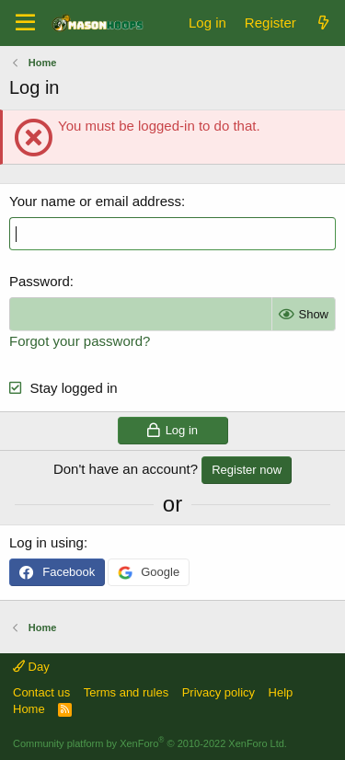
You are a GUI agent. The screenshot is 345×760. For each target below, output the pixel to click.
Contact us (41, 692)
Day (31, 667)
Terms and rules (126, 692)
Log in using (46, 542)
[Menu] (25, 23)
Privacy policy (218, 692)
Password (39, 281)
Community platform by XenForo (150, 743)
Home (29, 709)
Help (281, 692)
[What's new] (323, 23)
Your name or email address (95, 201)
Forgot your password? (79, 341)
